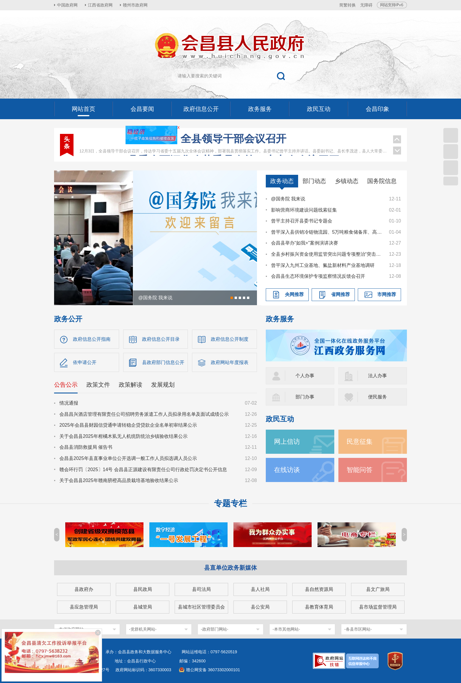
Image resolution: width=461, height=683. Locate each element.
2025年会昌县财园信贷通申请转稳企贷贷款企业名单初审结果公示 (128, 425)
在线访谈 (287, 469)
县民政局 (142, 589)
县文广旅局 (378, 589)
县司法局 (201, 589)
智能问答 (360, 469)
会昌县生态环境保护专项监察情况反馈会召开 (318, 276)
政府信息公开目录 (161, 339)
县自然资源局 (319, 589)
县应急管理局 (84, 606)
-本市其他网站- (286, 629)
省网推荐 (340, 294)
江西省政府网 (100, 5)
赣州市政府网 (135, 5)
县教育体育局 (319, 606)
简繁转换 (347, 5)
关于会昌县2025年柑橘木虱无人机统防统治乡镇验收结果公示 (123, 436)
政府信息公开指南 (92, 339)
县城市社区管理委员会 (201, 606)
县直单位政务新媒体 (230, 567)
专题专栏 (230, 503)
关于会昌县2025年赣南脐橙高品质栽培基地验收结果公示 (118, 480)
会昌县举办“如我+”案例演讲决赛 (304, 242)
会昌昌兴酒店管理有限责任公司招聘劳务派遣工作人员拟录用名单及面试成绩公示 (144, 414)
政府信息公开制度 (229, 339)
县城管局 (142, 606)
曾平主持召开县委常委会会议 (233, 142)
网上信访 (287, 441)
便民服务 (377, 396)
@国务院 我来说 (288, 198)
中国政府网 (67, 5)
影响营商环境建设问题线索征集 (304, 209)
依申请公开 (84, 362)
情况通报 (68, 403)
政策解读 (130, 384)
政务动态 (282, 181)
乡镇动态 (346, 181)
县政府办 (83, 589)
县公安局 (260, 606)
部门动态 (314, 181)
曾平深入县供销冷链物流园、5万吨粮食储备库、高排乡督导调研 (327, 232)
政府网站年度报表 (229, 362)
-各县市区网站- (358, 629)
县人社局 (260, 589)
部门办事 (304, 396)
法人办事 (377, 375)
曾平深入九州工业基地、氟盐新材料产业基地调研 (323, 265)
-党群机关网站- (142, 629)
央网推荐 (294, 294)
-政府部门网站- (214, 629)
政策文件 (98, 384)
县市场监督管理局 (378, 606)
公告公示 (66, 384)
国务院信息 (382, 181)
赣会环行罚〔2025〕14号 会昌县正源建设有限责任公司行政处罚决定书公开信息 (143, 469)
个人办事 (304, 375)
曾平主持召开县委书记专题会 (301, 220)
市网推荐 (386, 294)
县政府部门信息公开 (163, 362)
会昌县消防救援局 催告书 (85, 447)
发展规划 (163, 384)
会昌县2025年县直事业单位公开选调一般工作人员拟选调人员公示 (128, 458)
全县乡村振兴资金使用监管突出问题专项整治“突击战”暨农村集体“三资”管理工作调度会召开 (327, 254)
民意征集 (360, 441)
